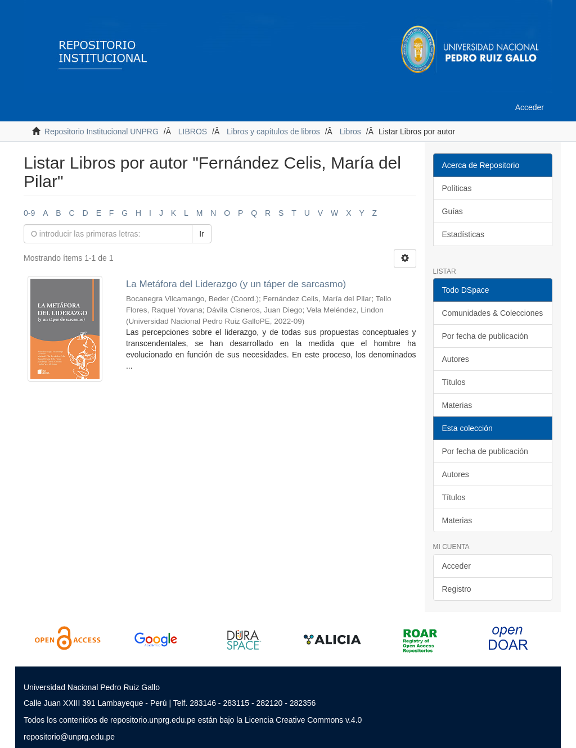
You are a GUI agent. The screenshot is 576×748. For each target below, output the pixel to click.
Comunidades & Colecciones (492, 313)
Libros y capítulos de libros (273, 131)
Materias (457, 405)
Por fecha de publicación (485, 336)
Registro (456, 588)
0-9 (29, 212)
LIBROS (192, 131)
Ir (201, 233)
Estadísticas (463, 234)
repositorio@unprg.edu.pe (69, 736)
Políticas (457, 188)
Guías (452, 211)
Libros (350, 131)
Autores (455, 359)
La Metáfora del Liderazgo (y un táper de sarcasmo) (236, 284)
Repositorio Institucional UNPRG (101, 131)
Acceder (456, 565)
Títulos (454, 382)
